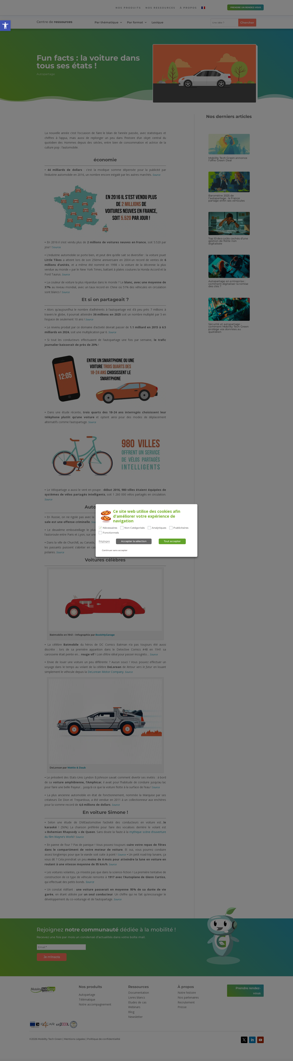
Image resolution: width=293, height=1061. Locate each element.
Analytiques (159, 528)
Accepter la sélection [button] (133, 541)
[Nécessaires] (100, 527)
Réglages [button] (104, 541)
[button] (5, 25)
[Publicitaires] (171, 527)
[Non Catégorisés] (122, 527)
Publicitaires (180, 528)
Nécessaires (110, 528)
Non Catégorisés (134, 528)
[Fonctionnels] (100, 532)
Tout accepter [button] (172, 541)
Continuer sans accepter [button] (114, 550)
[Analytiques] (149, 527)
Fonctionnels (111, 532)
